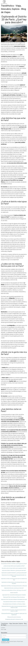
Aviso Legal (3, 629)
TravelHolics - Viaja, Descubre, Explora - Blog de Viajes (13, 9)
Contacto (3, 627)
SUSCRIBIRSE (5, 639)
